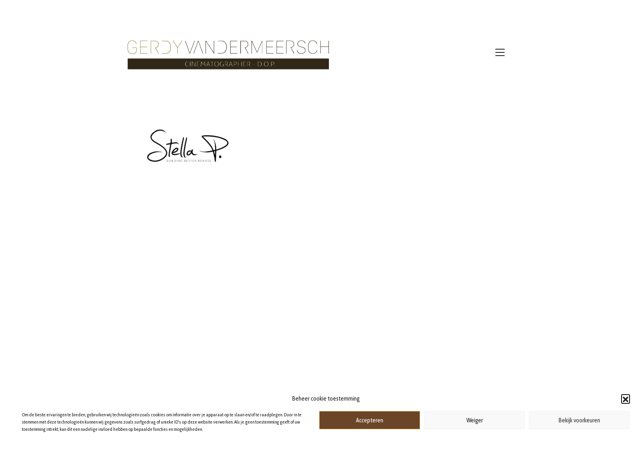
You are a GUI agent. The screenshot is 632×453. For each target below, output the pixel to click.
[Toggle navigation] (500, 52)
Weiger (474, 420)
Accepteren (369, 420)
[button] (626, 399)
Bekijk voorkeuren (579, 420)
